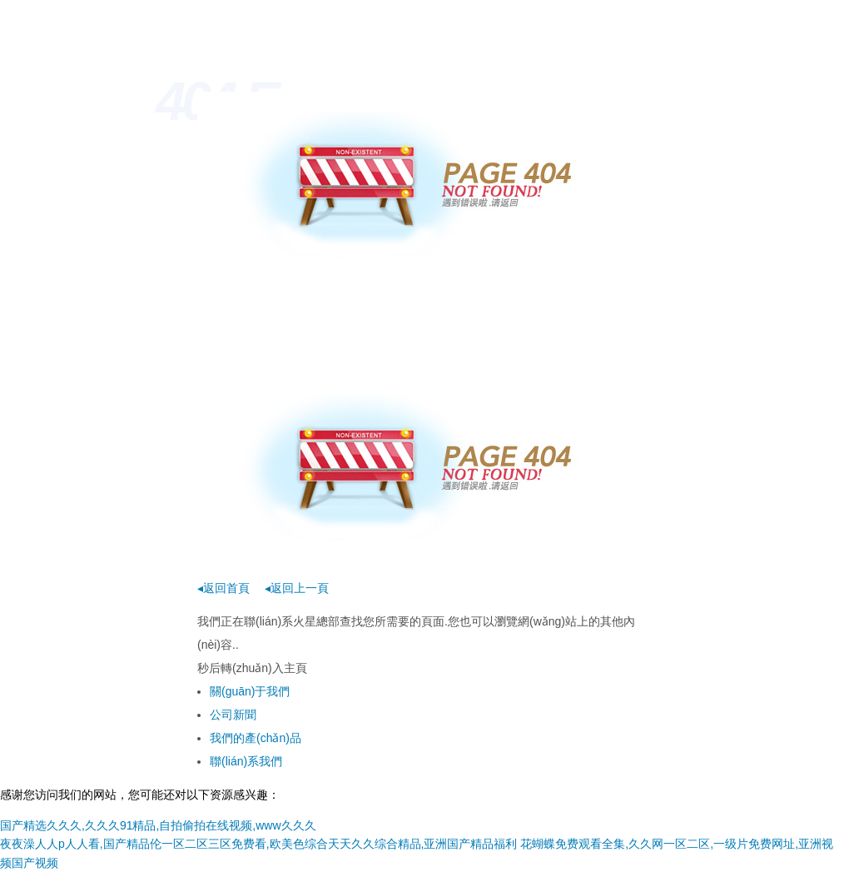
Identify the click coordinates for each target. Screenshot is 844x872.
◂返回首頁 (223, 588)
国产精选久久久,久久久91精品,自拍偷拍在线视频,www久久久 (158, 825)
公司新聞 (233, 714)
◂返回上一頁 (297, 588)
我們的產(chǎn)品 (255, 738)
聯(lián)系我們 (246, 761)
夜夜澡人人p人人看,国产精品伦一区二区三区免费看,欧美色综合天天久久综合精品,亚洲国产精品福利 (258, 843)
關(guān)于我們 (250, 691)
